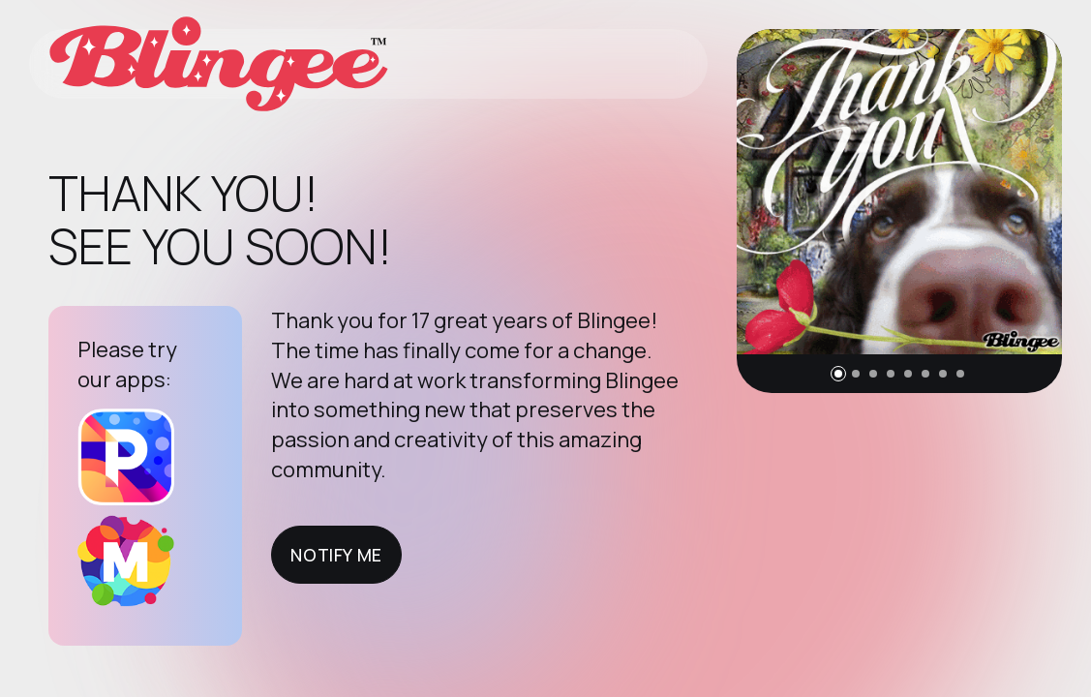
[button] (838, 374)
